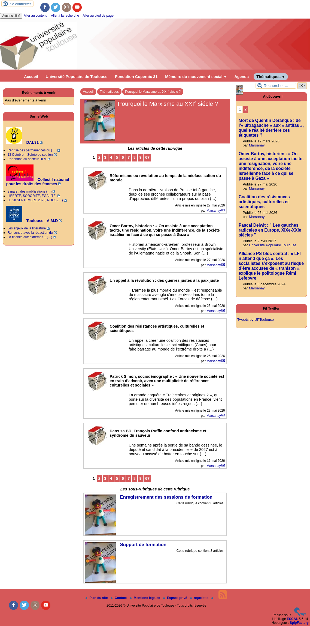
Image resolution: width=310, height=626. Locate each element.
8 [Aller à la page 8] (134, 157)
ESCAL (292, 619)
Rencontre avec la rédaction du (30, 233)
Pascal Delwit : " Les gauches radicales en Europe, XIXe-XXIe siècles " (270, 230)
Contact (119, 598)
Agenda (241, 76)
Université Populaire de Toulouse (76, 76)
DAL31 (22, 142)
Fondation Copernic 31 (136, 76)
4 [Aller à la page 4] (111, 157)
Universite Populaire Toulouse (272, 245)
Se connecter (20, 4)
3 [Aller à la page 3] (105, 157)
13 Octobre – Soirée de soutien (30, 155)
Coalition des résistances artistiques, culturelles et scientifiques (264, 201)
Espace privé (175, 598)
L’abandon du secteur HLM (26, 159)
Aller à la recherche (65, 15)
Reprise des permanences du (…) (31, 150)
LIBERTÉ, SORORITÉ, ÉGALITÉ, (31, 196)
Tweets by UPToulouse (255, 320)
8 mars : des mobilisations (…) (29, 191)
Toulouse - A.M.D (32, 220)
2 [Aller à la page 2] (99, 157)
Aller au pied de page (98, 15)
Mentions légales (145, 598)
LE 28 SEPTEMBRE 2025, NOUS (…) (35, 200)
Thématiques (270, 76)
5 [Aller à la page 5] (117, 157)
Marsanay (213, 210)
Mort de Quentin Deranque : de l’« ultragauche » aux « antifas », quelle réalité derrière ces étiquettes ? (271, 127)
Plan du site (97, 598)
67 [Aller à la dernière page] (147, 157)
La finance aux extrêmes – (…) (29, 237)
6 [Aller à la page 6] (123, 157)
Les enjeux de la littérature (26, 228)
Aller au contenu (35, 15)
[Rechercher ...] (276, 86)
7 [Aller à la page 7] (128, 157)
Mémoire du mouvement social (196, 76)
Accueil (31, 76)
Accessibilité (11, 16)
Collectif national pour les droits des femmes (37, 181)
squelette (199, 598)
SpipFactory (299, 623)
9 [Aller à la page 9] (140, 157)
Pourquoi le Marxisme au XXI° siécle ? (153, 92)
